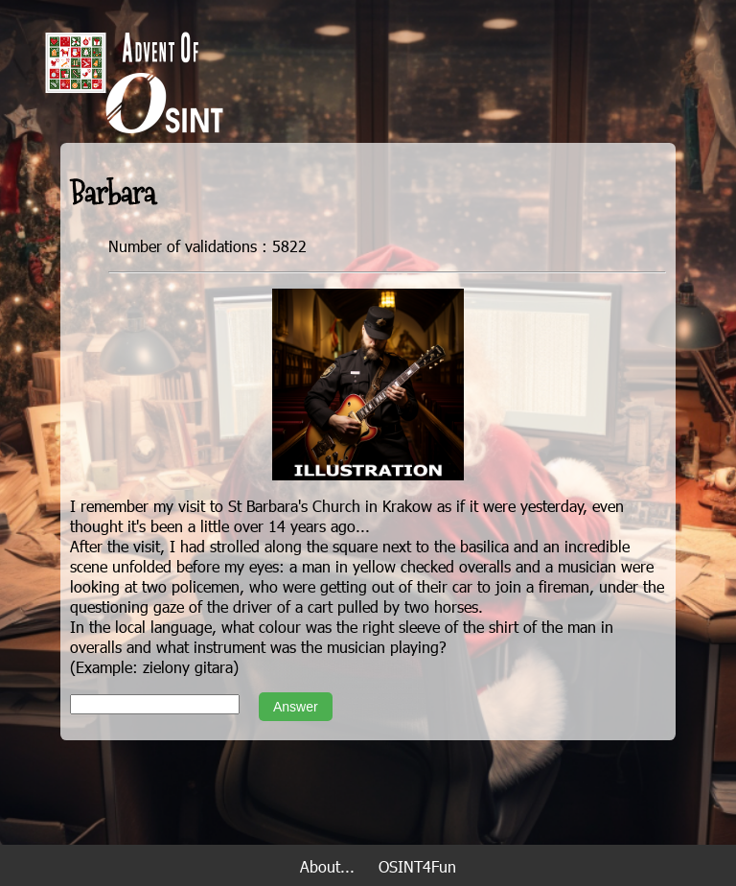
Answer (295, 706)
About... (327, 866)
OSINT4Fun (417, 866)
